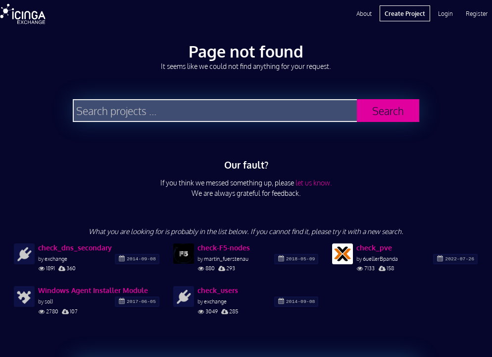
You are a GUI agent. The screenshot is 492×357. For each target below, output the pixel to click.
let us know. (313, 182)
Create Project (405, 13)
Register (477, 13)
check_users (217, 290)
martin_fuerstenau (226, 258)
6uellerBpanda (380, 258)
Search (388, 111)
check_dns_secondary (75, 247)
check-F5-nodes (223, 247)
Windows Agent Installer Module (93, 290)
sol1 (49, 301)
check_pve (374, 247)
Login (445, 13)
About (364, 13)
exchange (56, 258)
